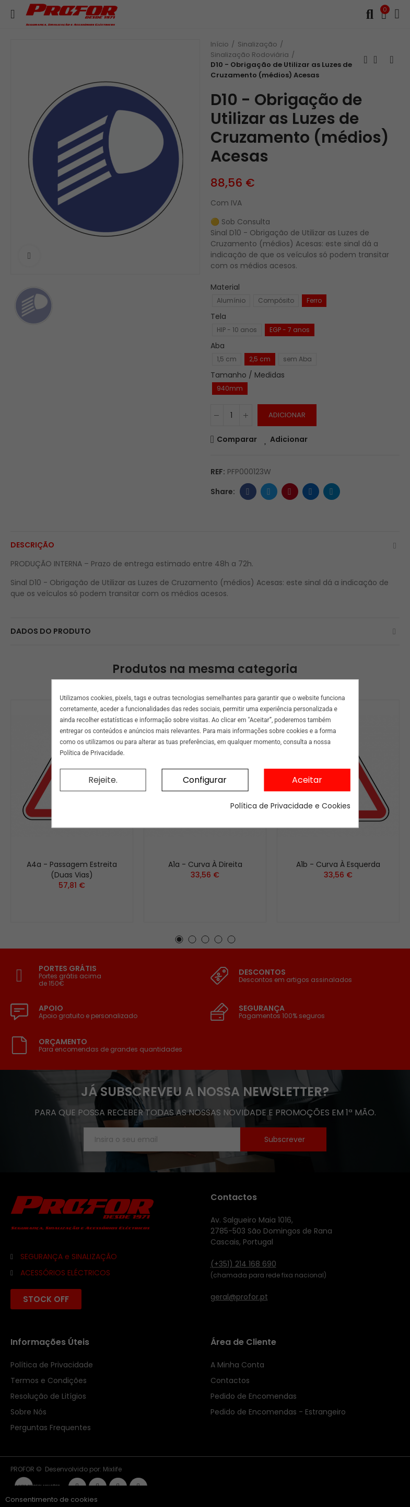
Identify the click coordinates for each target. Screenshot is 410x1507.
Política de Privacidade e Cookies (290, 806)
